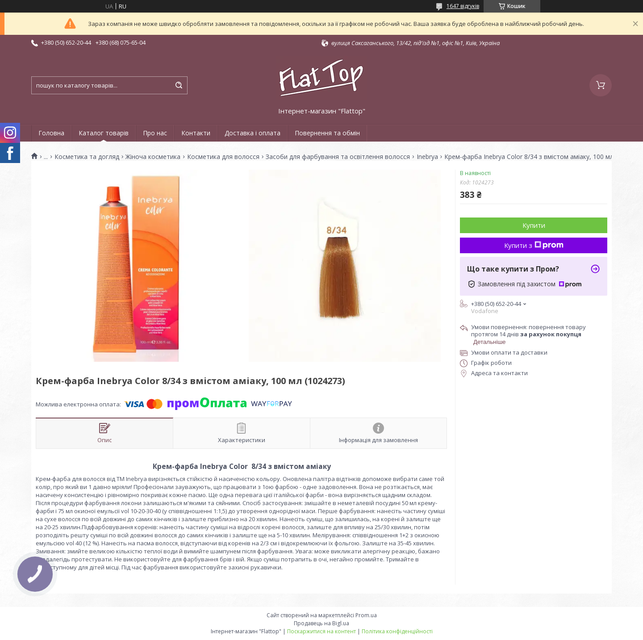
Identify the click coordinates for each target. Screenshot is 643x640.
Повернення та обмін (327, 133)
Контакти (195, 133)
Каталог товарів (104, 133)
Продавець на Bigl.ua (321, 623)
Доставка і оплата (252, 133)
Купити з (534, 245)
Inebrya (427, 157)
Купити (533, 225)
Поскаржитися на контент (321, 631)
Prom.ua (366, 615)
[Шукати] (179, 85)
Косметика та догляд (86, 157)
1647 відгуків (463, 6)
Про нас (155, 133)
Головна (51, 133)
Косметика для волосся (223, 157)
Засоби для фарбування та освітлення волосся (338, 157)
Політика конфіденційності (397, 631)
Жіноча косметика (152, 157)
